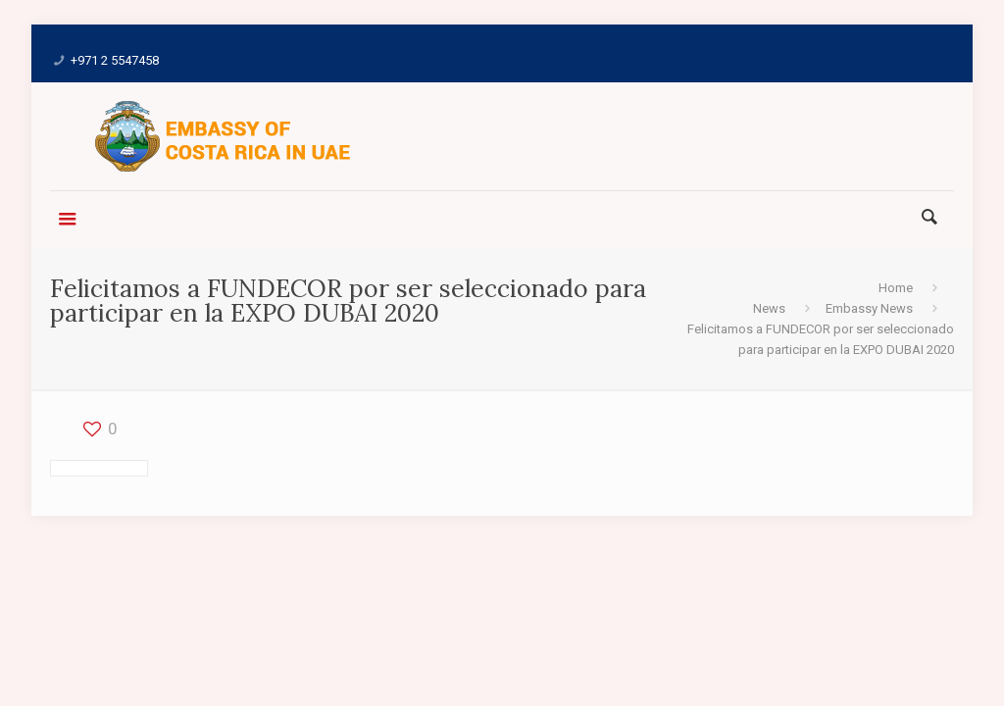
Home (895, 287)
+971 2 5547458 (115, 60)
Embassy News (869, 308)
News (769, 308)
